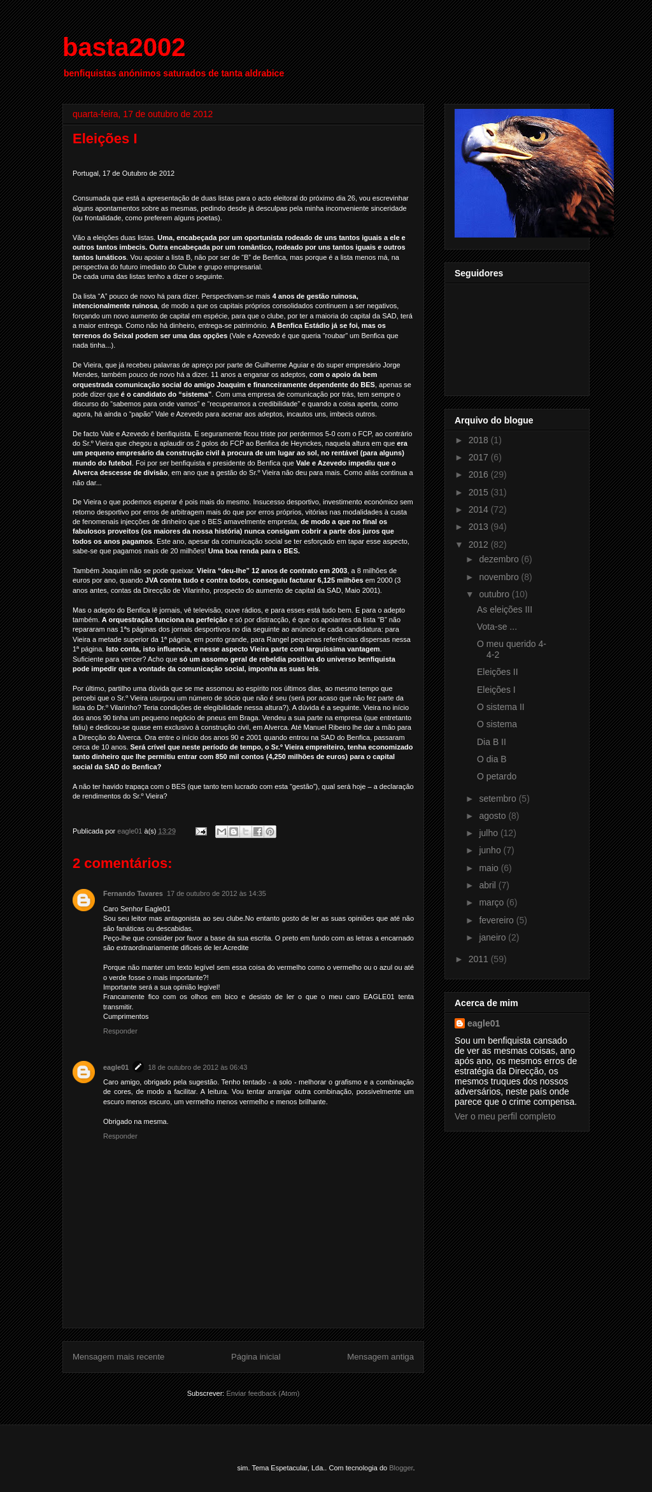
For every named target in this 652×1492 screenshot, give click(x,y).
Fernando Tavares (133, 893)
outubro (495, 594)
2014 (480, 509)
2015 (480, 492)
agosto (493, 816)
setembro (498, 798)
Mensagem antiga (380, 1356)
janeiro (493, 937)
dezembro (500, 559)
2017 (480, 457)
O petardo (496, 776)
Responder (120, 1031)
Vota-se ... (497, 627)
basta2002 (123, 47)
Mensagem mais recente (118, 1356)
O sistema (497, 724)
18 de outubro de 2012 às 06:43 (197, 1067)
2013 (480, 527)
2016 (480, 474)
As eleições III (504, 609)
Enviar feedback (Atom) (262, 1393)
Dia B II (491, 742)
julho (489, 833)
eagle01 (116, 1067)
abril (488, 885)
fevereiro (497, 920)
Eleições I (496, 690)
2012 (480, 544)
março (492, 902)
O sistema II (501, 707)
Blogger (401, 1468)
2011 (480, 959)
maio (489, 868)
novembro (500, 577)
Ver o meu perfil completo (505, 1116)
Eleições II (497, 672)
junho (491, 850)
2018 (480, 440)
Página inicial (256, 1356)
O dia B (492, 759)
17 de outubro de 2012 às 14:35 (216, 893)
